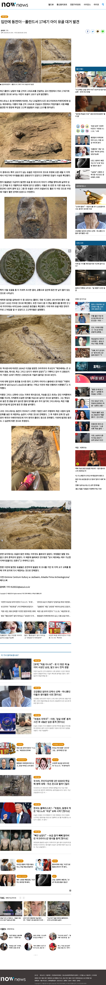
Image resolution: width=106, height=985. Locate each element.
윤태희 (3, 30)
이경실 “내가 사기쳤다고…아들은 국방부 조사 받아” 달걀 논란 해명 (33, 919)
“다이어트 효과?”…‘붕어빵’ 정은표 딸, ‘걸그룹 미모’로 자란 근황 (64, 937)
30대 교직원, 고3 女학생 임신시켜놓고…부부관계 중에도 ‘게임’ (39, 937)
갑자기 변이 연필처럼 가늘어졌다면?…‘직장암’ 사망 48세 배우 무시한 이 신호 (57, 920)
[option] (34, 912)
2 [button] (35, 955)
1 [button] (34, 955)
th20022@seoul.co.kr (20, 586)
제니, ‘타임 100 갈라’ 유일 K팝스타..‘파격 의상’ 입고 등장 (64, 948)
